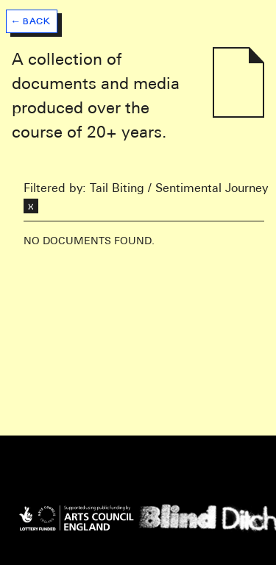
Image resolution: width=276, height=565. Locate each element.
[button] (31, 18)
